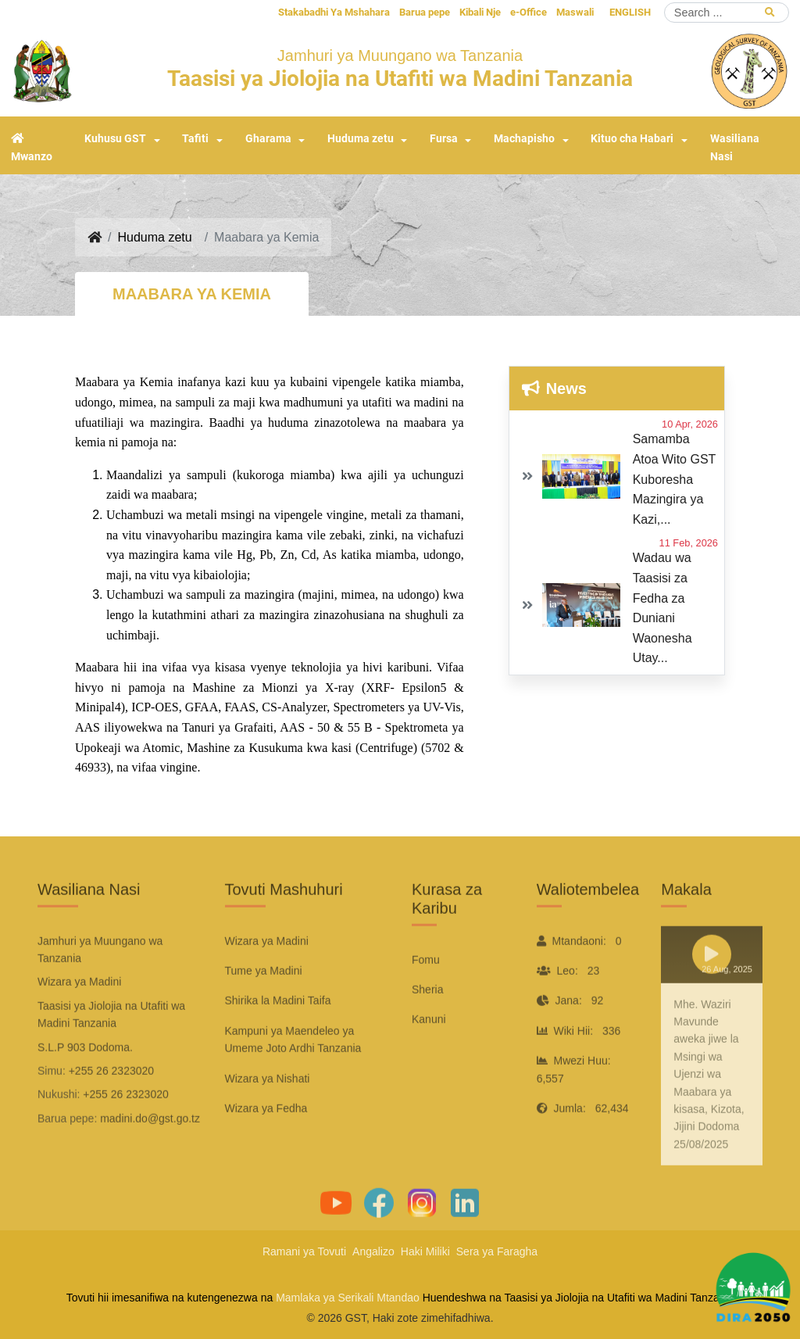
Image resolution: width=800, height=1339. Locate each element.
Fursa (444, 138)
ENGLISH (630, 12)
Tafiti (195, 138)
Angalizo (373, 1251)
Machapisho (524, 138)
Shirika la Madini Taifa (278, 1036)
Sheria (427, 1025)
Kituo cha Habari (632, 138)
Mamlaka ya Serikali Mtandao (348, 1297)
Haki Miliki (425, 1251)
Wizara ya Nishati (267, 1114)
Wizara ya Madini (267, 977)
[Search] (726, 12)
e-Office (528, 12)
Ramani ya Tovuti (304, 1251)
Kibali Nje (480, 12)
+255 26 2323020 (111, 1107)
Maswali (575, 12)
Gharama (268, 138)
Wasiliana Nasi (734, 147)
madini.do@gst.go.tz (150, 1154)
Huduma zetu (360, 138)
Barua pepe (424, 12)
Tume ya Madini (263, 1007)
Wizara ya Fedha (266, 1144)
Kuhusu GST (115, 138)
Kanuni (429, 1055)
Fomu (426, 996)
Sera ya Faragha (497, 1251)
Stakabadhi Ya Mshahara (334, 12)
